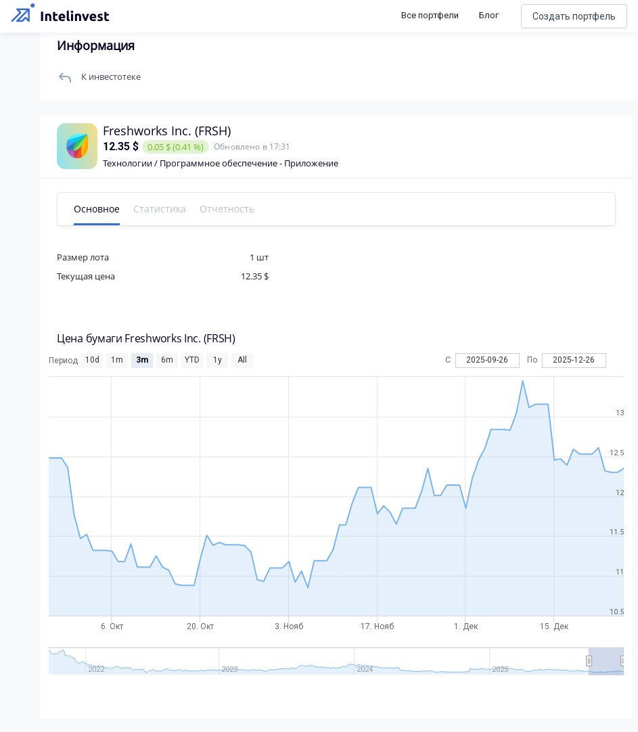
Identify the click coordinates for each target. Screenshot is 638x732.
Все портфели (430, 15)
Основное (97, 208)
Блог (489, 15)
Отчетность (227, 208)
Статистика (159, 208)
